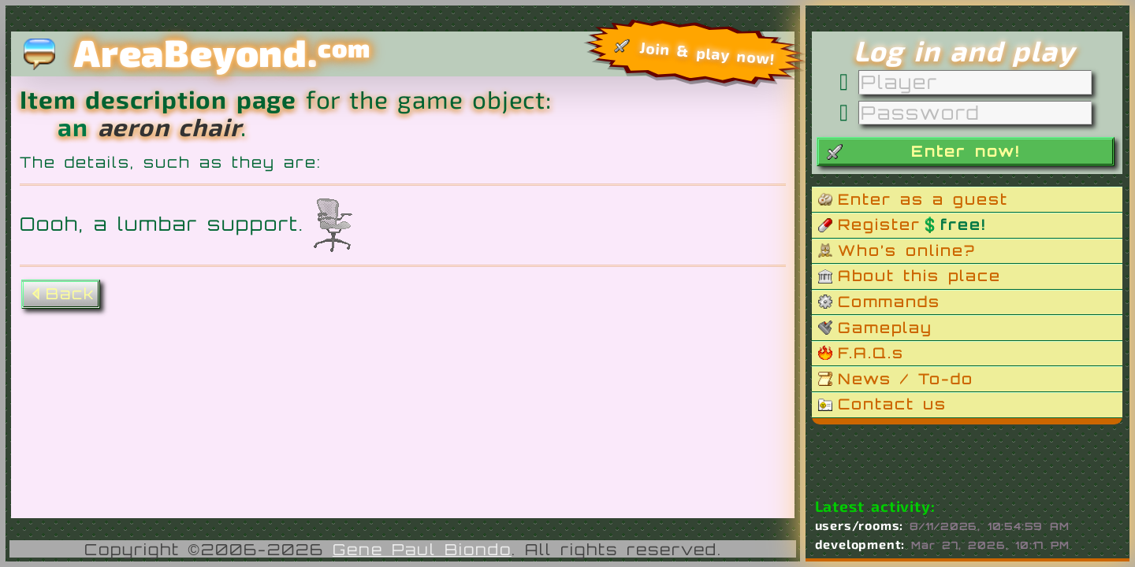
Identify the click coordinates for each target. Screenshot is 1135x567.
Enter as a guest (923, 199)
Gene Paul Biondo (422, 549)
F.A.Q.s (871, 352)
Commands (889, 301)
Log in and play (964, 50)
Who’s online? (907, 250)
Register (912, 224)
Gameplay (885, 327)
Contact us (892, 404)
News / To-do (905, 378)
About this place (919, 275)
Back (61, 293)
